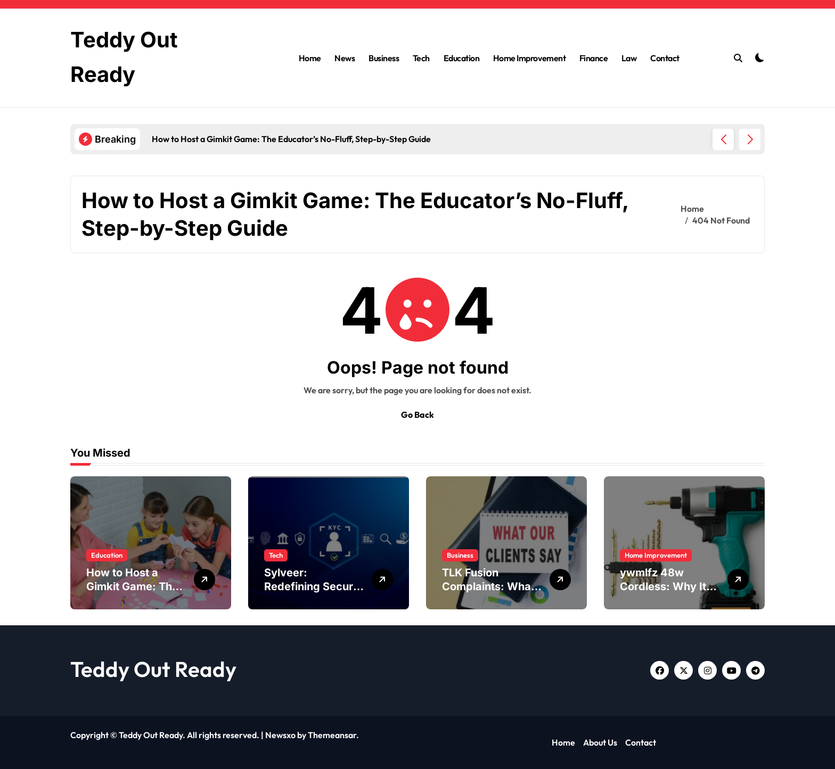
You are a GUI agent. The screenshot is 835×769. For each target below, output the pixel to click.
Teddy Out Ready (153, 669)
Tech (421, 58)
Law (629, 58)
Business (384, 58)
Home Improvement (529, 58)
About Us (600, 742)
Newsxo (280, 735)
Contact (665, 58)
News (344, 58)
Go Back (417, 414)
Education (462, 58)
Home (310, 58)
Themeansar (332, 735)
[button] (749, 139)
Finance (593, 58)
